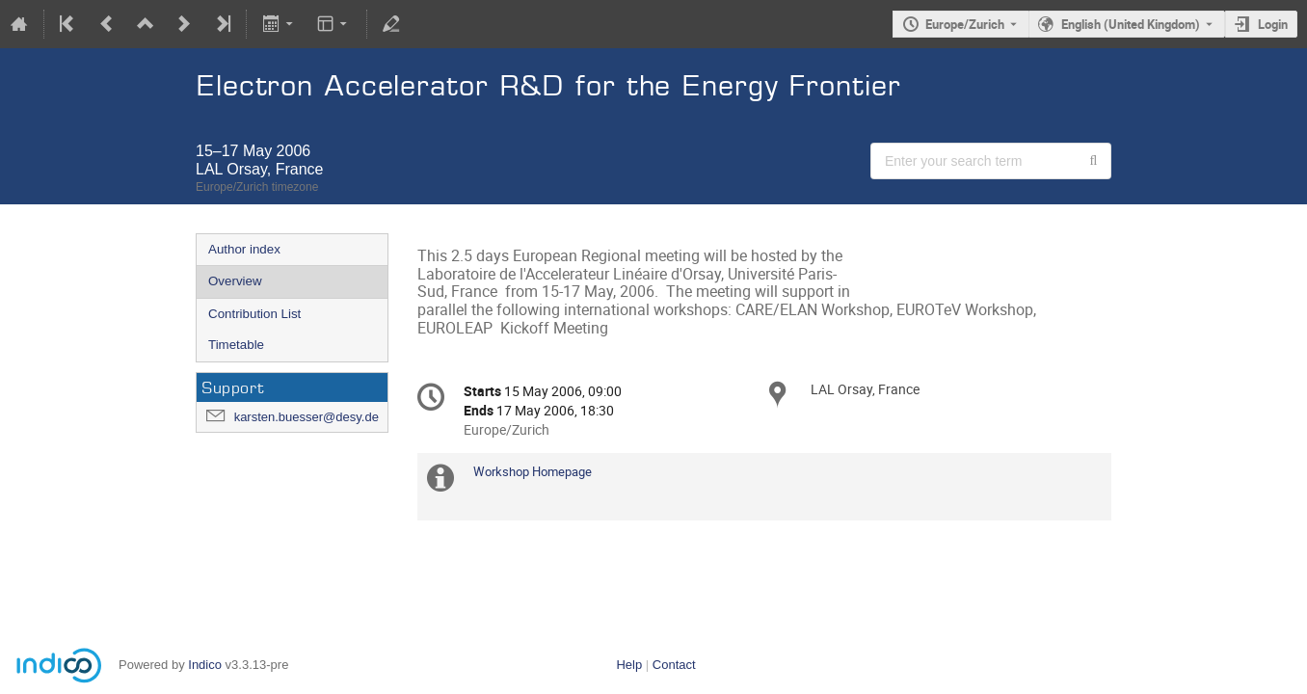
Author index (244, 249)
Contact (674, 664)
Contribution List (254, 314)
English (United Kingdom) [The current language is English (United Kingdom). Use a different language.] (1130, 24)
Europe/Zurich (964, 24)
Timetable (236, 344)
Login (1273, 24)
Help (629, 664)
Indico (205, 664)
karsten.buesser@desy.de (306, 417)
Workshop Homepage (532, 471)
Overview (235, 281)
